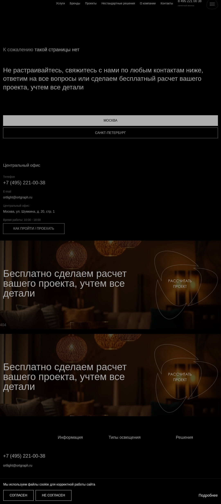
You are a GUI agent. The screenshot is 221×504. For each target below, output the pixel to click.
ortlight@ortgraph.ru (17, 207)
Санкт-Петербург (110, 143)
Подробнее (208, 495)
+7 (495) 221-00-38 (24, 193)
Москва (110, 130)
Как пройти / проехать (33, 239)
